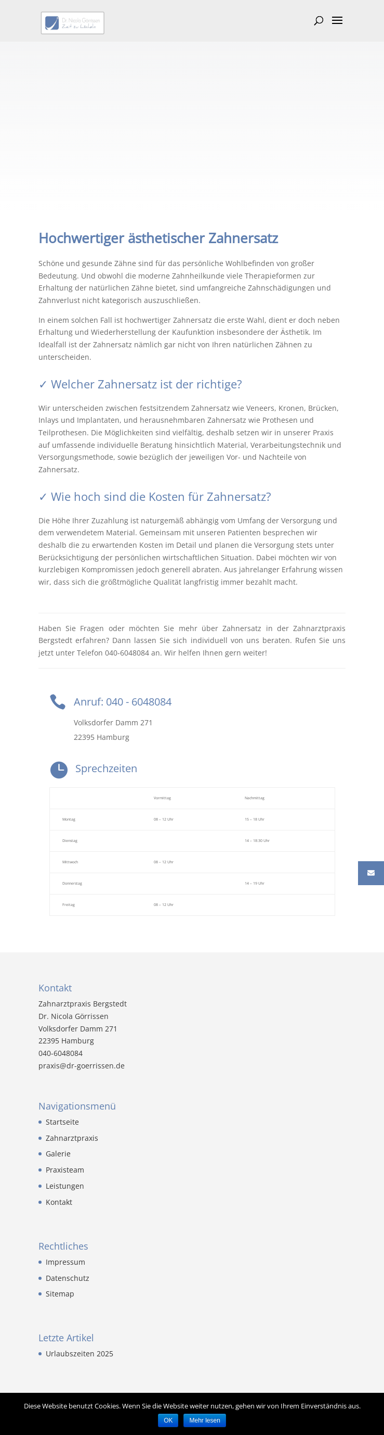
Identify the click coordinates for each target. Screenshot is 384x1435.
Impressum (65, 1262)
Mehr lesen (204, 1420)
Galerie (58, 1154)
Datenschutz (67, 1278)
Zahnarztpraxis (72, 1138)
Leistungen (65, 1186)
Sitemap (60, 1294)
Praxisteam (65, 1170)
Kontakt (59, 1202)
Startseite (62, 1122)
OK (168, 1420)
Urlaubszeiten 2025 (79, 1353)
